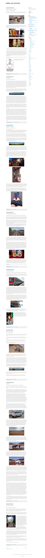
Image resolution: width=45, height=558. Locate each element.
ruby (29, 74)
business (30, 57)
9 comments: (13, 379)
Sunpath (8, 404)
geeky (29, 63)
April (30, 48)
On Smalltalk (30, 28)
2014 (29, 38)
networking (30, 70)
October (31, 39)
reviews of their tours (10, 398)
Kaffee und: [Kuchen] (13, 3)
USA (29, 81)
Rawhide (7, 383)
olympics (30, 71)
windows (30, 83)
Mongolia (10, 404)
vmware (30, 82)
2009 (29, 51)
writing (29, 85)
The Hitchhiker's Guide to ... (32, 35)
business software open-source (32, 58)
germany (30, 64)
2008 (29, 52)
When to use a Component (32, 9)
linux (29, 68)
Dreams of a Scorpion (31, 24)
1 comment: (13, 544)
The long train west (9, 270)
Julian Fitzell (31, 12)
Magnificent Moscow (10, 126)
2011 (29, 49)
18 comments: (15, 73)
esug (29, 61)
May (30, 40)
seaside (30, 75)
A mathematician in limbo (32, 16)
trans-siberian (9, 74)
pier (29, 72)
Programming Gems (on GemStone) (33, 30)
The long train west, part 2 (11, 213)
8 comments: (14, 266)
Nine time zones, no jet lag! (11, 9)
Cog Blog (30, 22)
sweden (30, 77)
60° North (8, 78)
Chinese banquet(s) (10, 505)
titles (29, 78)
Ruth (30, 13)
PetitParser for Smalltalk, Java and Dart (33, 34)
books (29, 56)
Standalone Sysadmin (31, 32)
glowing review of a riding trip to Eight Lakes (21, 403)
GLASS (30, 65)
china (29, 60)
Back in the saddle (9, 331)
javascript (30, 67)
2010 (29, 50)
